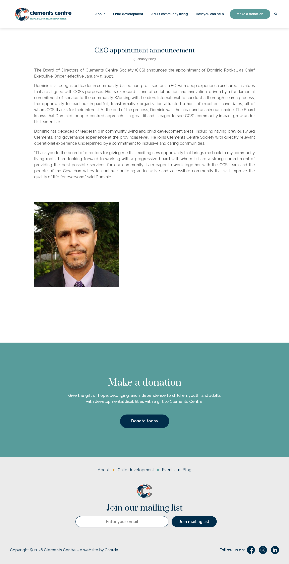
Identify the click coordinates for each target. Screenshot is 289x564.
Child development (136, 469)
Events (168, 469)
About (104, 469)
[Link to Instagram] (263, 550)
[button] (100, 14)
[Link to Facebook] (251, 550)
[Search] (275, 14)
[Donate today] (144, 421)
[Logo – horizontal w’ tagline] (43, 14)
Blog (187, 469)
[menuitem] (100, 14)
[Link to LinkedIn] (275, 550)
